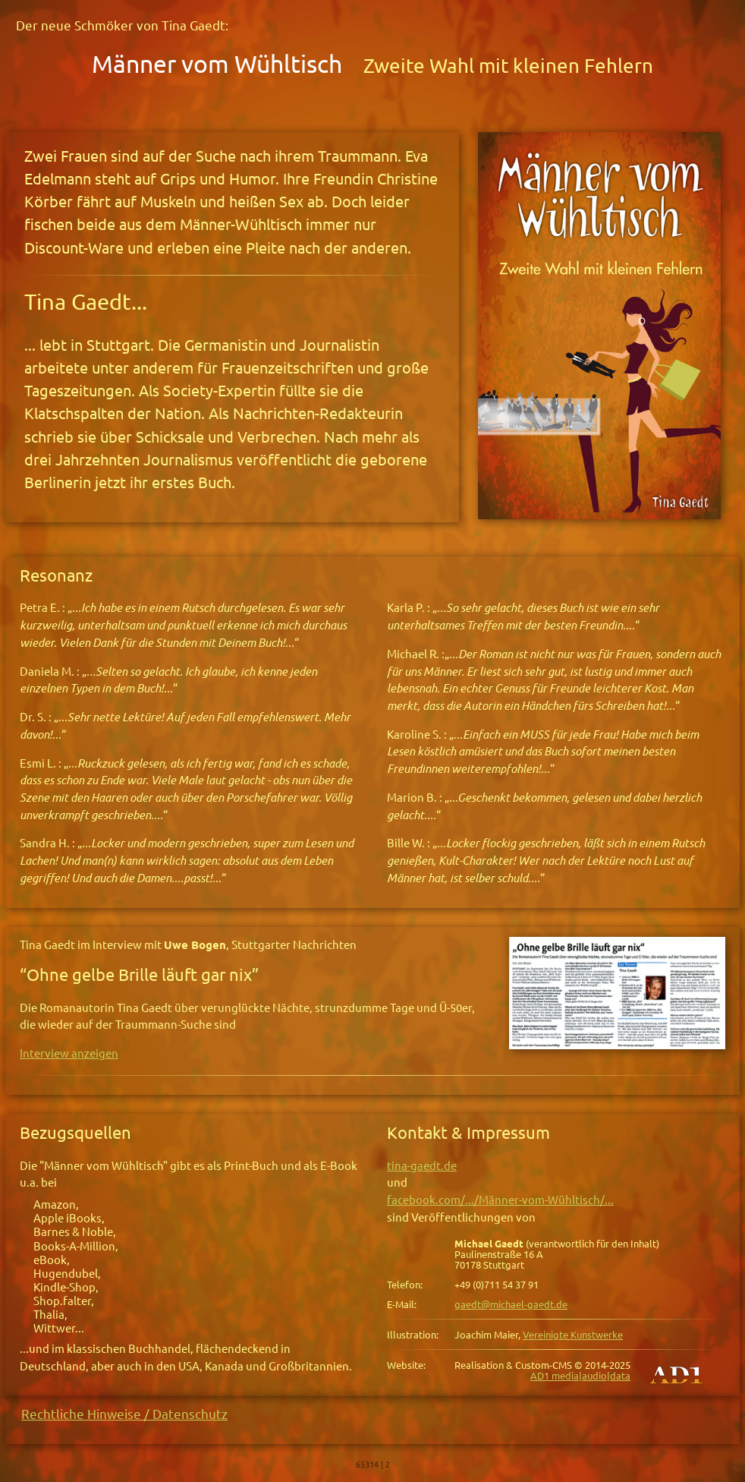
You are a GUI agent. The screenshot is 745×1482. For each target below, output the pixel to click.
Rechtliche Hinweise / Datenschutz (124, 1414)
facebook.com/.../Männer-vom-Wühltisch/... (500, 1199)
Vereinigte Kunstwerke (573, 1334)
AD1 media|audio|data (580, 1375)
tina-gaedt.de (422, 1165)
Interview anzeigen (69, 1053)
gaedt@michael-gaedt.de (510, 1304)
